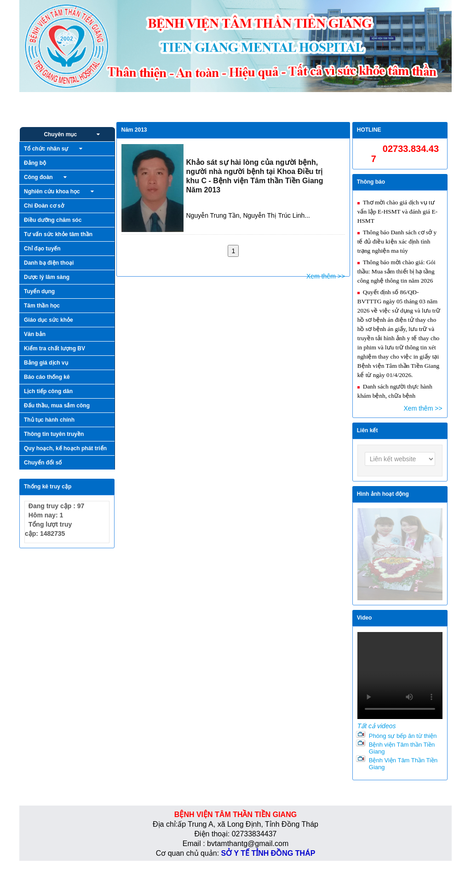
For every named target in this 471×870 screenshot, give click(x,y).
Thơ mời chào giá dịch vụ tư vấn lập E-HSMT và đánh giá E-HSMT (397, 211)
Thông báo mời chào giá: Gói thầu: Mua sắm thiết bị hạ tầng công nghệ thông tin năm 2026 (396, 271)
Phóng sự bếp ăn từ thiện (403, 735)
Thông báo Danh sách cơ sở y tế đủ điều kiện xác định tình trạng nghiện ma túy (397, 241)
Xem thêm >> (325, 276)
